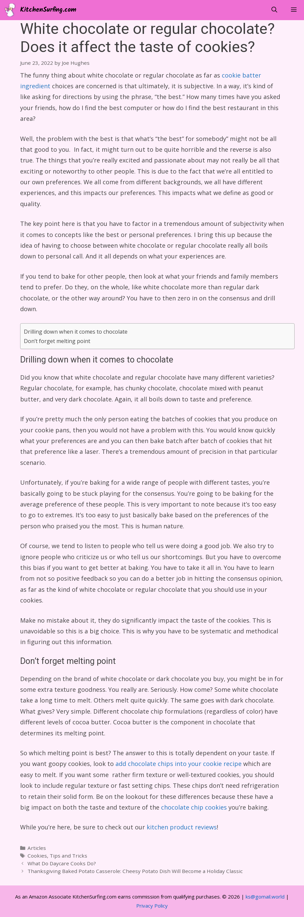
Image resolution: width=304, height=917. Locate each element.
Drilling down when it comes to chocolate (76, 331)
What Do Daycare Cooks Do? (62, 863)
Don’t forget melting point (57, 341)
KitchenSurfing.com (48, 10)
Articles (37, 847)
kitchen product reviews (182, 827)
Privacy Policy (152, 905)
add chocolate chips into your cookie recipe (178, 764)
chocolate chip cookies (194, 807)
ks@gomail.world (265, 896)
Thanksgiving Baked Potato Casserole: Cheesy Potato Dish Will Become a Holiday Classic (135, 871)
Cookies (37, 855)
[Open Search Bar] (274, 10)
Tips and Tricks (68, 855)
